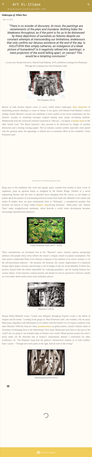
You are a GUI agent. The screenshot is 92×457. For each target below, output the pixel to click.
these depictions (80, 107)
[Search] (88, 5)
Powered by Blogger (46, 452)
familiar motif (78, 121)
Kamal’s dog (42, 205)
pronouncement (44, 326)
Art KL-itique (27, 4)
